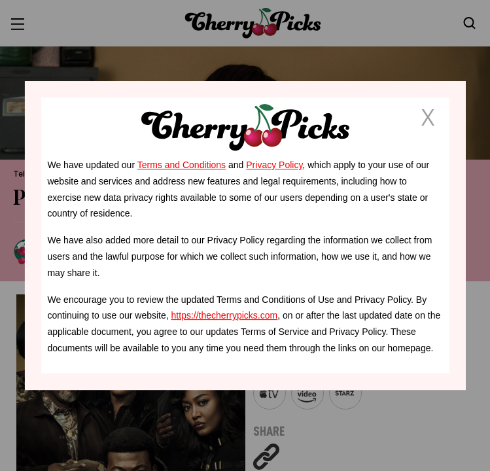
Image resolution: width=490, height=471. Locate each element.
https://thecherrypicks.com (224, 315)
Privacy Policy (274, 165)
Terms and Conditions (181, 165)
